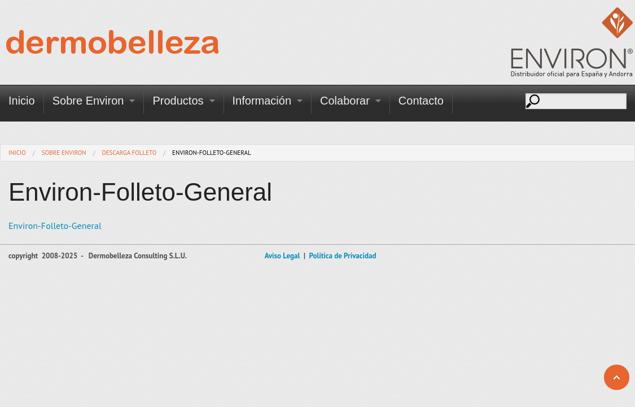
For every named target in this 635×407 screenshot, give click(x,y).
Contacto (421, 100)
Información (262, 100)
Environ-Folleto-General (55, 225)
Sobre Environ (88, 100)
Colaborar (345, 100)
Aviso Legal (282, 256)
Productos (177, 100)
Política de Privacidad (342, 256)
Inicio (21, 100)
